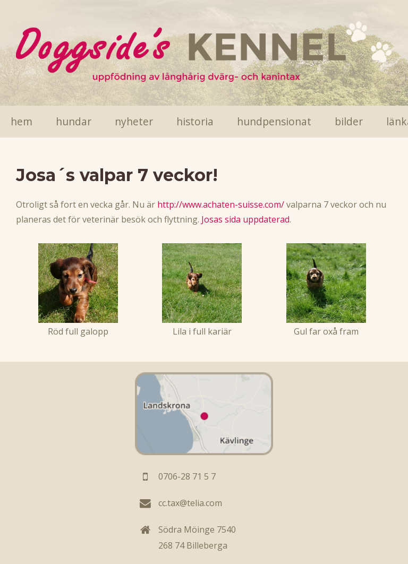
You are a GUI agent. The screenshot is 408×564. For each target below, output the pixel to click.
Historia (195, 121)
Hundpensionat (274, 121)
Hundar (73, 121)
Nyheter (134, 121)
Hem (21, 121)
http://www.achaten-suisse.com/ (220, 204)
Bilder (349, 121)
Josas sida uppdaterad (245, 219)
